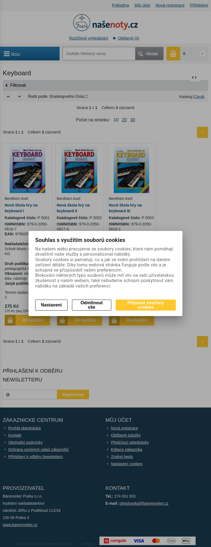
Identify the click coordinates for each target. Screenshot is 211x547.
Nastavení (51, 305)
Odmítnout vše (91, 304)
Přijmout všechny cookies (145, 304)
